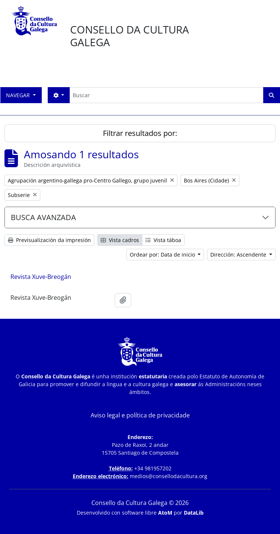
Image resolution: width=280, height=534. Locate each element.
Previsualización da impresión (49, 240)
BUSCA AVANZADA (43, 217)
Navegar (18, 95)
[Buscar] (166, 95)
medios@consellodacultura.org (168, 476)
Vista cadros (120, 240)
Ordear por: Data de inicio (163, 254)
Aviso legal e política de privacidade (140, 415)
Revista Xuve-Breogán (40, 277)
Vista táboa (163, 240)
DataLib (194, 512)
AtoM (165, 512)
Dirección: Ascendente (239, 254)
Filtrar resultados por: (140, 133)
